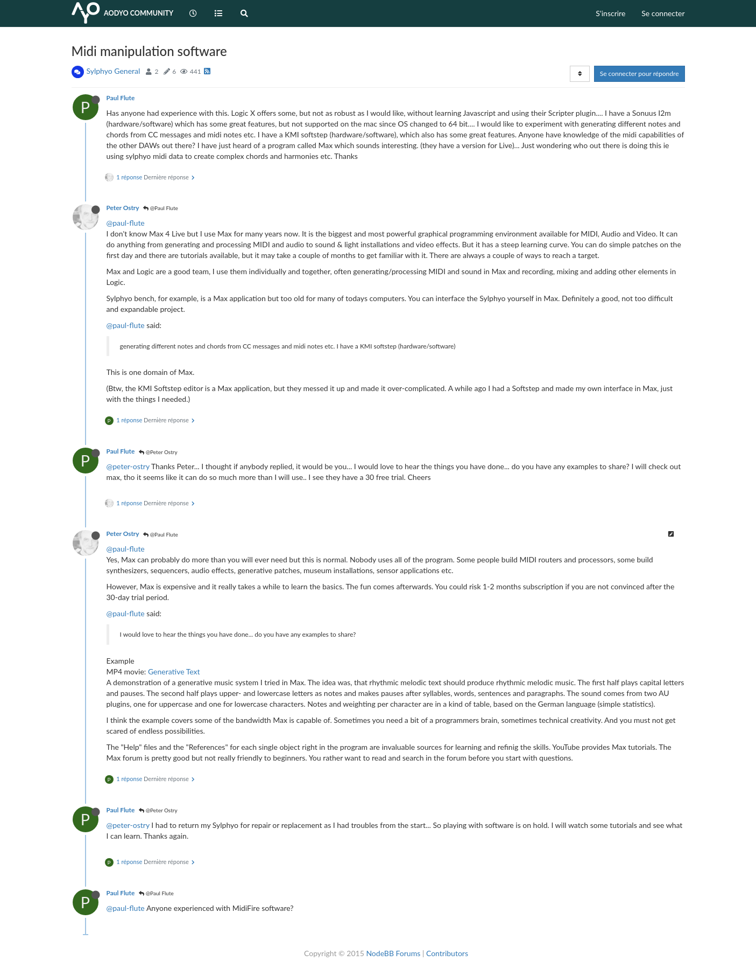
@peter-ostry (128, 466)
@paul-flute (126, 222)
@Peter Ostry (158, 452)
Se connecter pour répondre (639, 73)
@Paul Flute (160, 208)
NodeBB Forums (393, 953)
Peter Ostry (123, 208)
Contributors (447, 953)
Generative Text (174, 671)
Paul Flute (121, 98)
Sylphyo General (113, 70)
